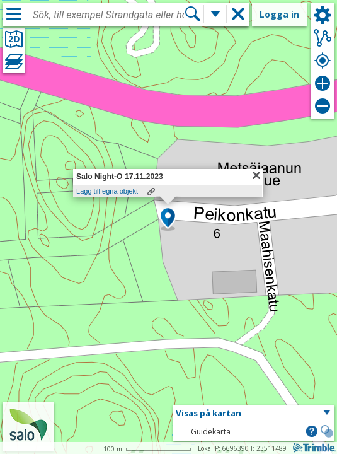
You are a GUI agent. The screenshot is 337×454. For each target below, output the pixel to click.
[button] (167, 219)
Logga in (279, 14)
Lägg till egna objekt (107, 191)
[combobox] (108, 15)
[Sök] (193, 14)
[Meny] (14, 14)
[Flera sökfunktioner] (215, 14)
